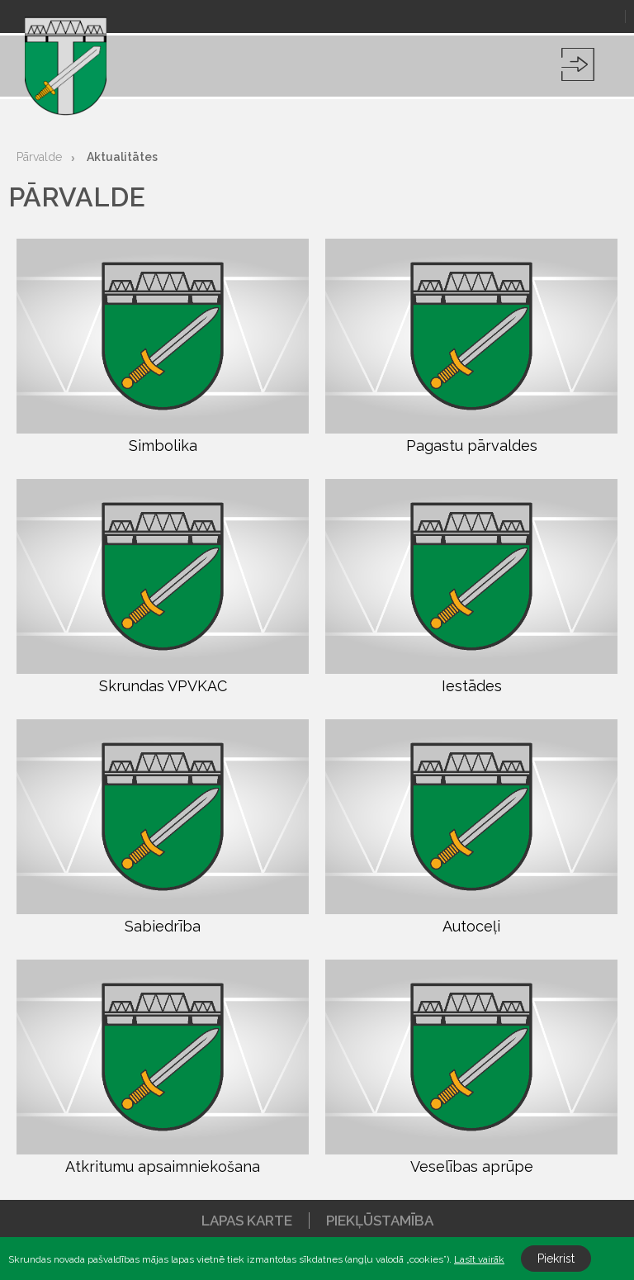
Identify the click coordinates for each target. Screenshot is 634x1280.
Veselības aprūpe (471, 1067)
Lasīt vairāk (479, 1259)
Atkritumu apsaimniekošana (163, 1067)
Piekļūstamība (379, 1220)
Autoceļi (471, 827)
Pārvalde (39, 157)
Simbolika (163, 346)
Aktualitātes (122, 157)
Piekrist (556, 1258)
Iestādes (471, 587)
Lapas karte (246, 1220)
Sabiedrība (163, 827)
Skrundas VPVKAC (163, 587)
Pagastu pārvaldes (471, 346)
